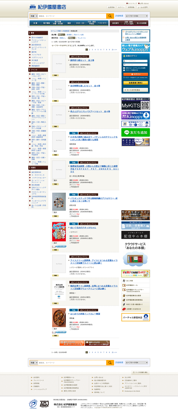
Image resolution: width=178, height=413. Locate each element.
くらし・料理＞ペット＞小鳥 (39, 163)
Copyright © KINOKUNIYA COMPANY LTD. (108, 407)
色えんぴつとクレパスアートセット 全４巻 (90, 111)
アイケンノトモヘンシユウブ (39, 41)
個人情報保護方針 (100, 380)
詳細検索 (119, 16)
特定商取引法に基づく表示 (103, 386)
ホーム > (54, 31)
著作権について (99, 392)
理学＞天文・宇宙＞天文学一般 (39, 97)
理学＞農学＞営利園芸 (39, 140)
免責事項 (97, 389)
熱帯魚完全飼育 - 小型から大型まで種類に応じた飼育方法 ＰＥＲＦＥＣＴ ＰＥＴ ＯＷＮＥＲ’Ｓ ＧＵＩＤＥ (94, 169)
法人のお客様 (142, 23)
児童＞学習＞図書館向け (39, 132)
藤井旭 (34, 52)
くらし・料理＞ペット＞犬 (39, 79)
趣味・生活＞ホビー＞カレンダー (39, 75)
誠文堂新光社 (36, 45)
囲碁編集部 (36, 66)
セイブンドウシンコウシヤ (39, 48)
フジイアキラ (36, 55)
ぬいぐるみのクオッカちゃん (83, 228)
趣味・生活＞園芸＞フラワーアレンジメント (39, 117)
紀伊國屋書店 (47, 6)
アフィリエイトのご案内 (133, 383)
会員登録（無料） (135, 83)
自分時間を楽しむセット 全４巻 (85, 86)
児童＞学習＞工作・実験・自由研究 (39, 106)
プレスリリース (38, 380)
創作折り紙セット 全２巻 (82, 60)
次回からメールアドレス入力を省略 (136, 68)
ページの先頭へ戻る (140, 372)
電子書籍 (46, 23)
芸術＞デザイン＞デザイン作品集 (39, 127)
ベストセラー (103, 23)
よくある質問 (143, 7)
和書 (35, 23)
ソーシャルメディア (40, 389)
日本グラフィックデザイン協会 (39, 188)
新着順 (69, 35)
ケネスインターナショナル (39, 193)
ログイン (121, 7)
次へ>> (114, 50)
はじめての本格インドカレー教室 (85, 314)
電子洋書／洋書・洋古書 (57, 23)
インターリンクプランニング (39, 202)
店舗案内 (36, 386)
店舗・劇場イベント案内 (128, 23)
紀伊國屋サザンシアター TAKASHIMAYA (72, 381)
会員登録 (111, 7)
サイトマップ (132, 3)
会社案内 (115, 23)
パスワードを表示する (136, 70)
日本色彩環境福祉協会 (39, 197)
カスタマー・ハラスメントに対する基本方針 (136, 387)
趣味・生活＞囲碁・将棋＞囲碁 (39, 84)
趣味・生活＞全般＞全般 (39, 158)
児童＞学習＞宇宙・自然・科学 (39, 88)
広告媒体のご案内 (131, 380)
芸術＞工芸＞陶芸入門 (39, 123)
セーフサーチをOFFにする (61, 45)
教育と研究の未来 (70, 391)
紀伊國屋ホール (69, 377)
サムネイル (82, 38)
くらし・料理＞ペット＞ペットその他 (39, 93)
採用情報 (131, 7)
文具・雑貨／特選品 (91, 23)
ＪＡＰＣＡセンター (39, 178)
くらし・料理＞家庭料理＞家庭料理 (39, 136)
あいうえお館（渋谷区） (39, 206)
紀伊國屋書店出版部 (70, 385)
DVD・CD (80, 23)
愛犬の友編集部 (37, 37)
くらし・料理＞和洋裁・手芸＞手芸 (39, 145)
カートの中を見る (135, 90)
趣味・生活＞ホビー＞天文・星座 (39, 101)
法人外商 (128, 377)
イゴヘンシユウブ (38, 63)
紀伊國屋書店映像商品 (71, 388)
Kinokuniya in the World (132, 391)
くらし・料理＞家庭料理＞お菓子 (39, 149)
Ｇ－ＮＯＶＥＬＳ (38, 175)
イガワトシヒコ (37, 57)
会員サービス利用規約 (101, 383)
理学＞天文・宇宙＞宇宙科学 (39, 154)
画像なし (63, 38)
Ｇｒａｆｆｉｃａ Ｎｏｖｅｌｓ (39, 181)
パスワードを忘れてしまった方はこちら (135, 77)
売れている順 (79, 35)
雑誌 (69, 23)
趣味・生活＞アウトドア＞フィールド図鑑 (39, 111)
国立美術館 (36, 185)
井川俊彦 (35, 60)
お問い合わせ (144, 3)
